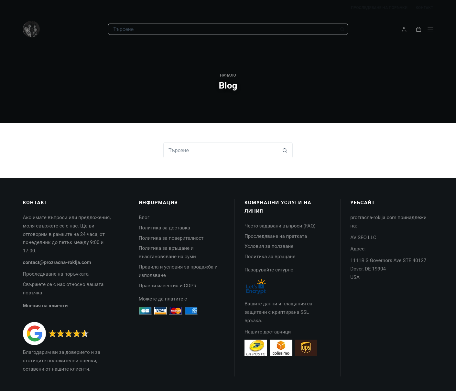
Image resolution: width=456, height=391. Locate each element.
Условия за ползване (268, 246)
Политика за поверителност (171, 238)
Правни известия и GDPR (168, 286)
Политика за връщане (269, 256)
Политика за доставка (164, 228)
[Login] (404, 29)
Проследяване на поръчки (379, 7)
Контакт (424, 7)
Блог (144, 217)
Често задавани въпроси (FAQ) (280, 226)
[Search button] (342, 29)
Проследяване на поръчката (56, 274)
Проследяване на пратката (275, 236)
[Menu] (430, 29)
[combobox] (222, 29)
